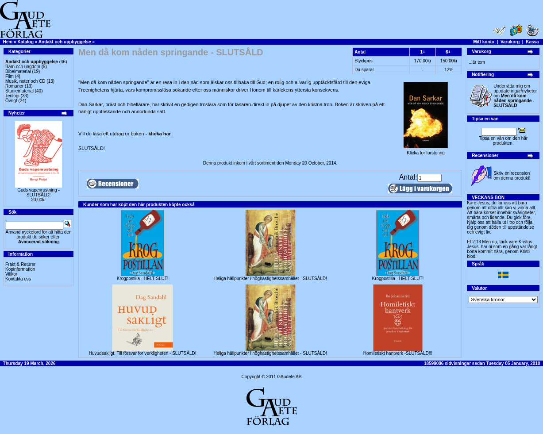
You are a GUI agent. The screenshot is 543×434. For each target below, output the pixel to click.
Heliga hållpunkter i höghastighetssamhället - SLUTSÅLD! (270, 278)
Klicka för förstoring (426, 150)
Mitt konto (483, 41)
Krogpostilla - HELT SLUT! (143, 278)
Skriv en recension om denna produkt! (511, 176)
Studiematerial (19, 90)
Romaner (14, 86)
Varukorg (510, 41)
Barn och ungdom (22, 66)
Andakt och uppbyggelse (65, 41)
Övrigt (11, 100)
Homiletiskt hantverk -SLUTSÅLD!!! (397, 353)
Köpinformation (20, 269)
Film (9, 76)
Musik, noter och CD (25, 81)
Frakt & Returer (20, 264)
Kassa (532, 41)
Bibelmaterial (18, 71)
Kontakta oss (18, 279)
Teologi (12, 95)
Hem (8, 41)
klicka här (160, 133)
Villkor (11, 274)
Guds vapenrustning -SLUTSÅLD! (38, 192)
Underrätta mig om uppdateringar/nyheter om (515, 96)
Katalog (25, 41)
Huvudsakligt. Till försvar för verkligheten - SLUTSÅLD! (142, 353)
